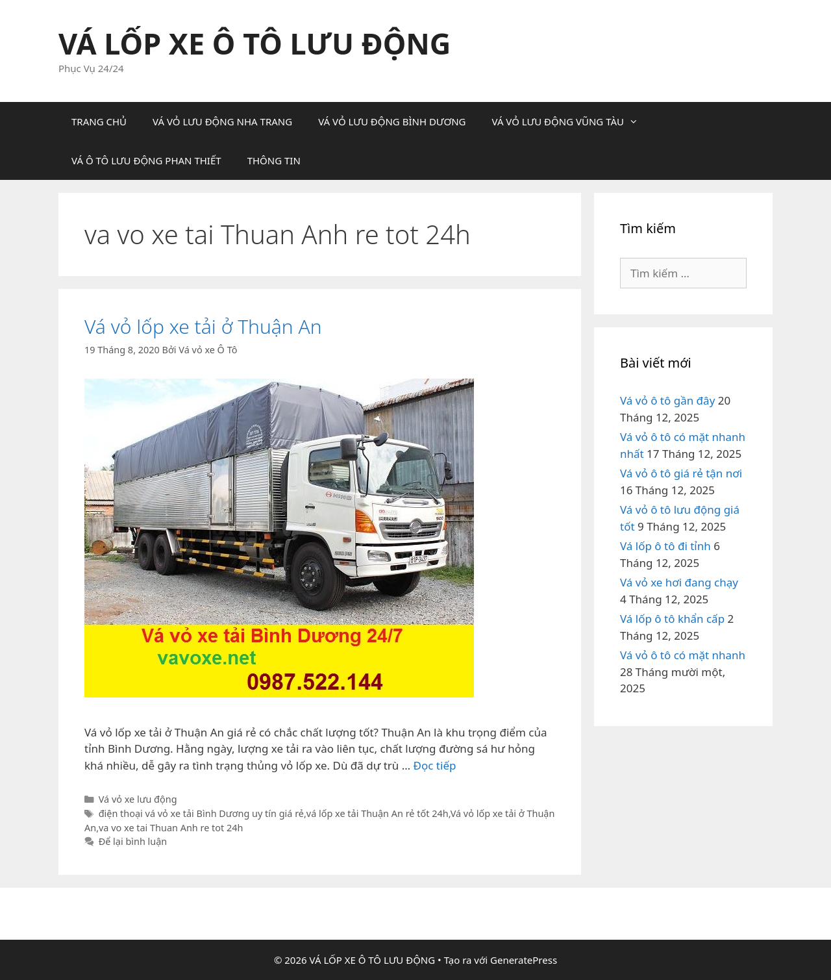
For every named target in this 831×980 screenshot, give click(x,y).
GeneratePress (523, 959)
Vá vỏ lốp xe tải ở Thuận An (203, 326)
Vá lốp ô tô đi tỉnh (665, 545)
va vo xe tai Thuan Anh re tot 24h (171, 828)
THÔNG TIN (274, 160)
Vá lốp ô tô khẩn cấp (672, 618)
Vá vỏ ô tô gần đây (667, 400)
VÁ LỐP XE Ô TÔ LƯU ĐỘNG (254, 43)
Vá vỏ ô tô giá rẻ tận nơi (681, 473)
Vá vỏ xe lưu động (138, 799)
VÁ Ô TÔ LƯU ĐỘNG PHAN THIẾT (146, 160)
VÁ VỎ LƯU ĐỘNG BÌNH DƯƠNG (391, 121)
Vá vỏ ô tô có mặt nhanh (682, 654)
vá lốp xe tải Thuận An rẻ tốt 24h (377, 813)
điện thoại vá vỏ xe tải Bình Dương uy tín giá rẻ (201, 813)
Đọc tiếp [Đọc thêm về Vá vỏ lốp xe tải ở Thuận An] (435, 765)
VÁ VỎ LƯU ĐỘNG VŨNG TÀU (571, 121)
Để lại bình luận (133, 841)
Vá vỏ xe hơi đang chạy (679, 582)
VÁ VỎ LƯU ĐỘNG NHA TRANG (222, 121)
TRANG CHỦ (99, 121)
